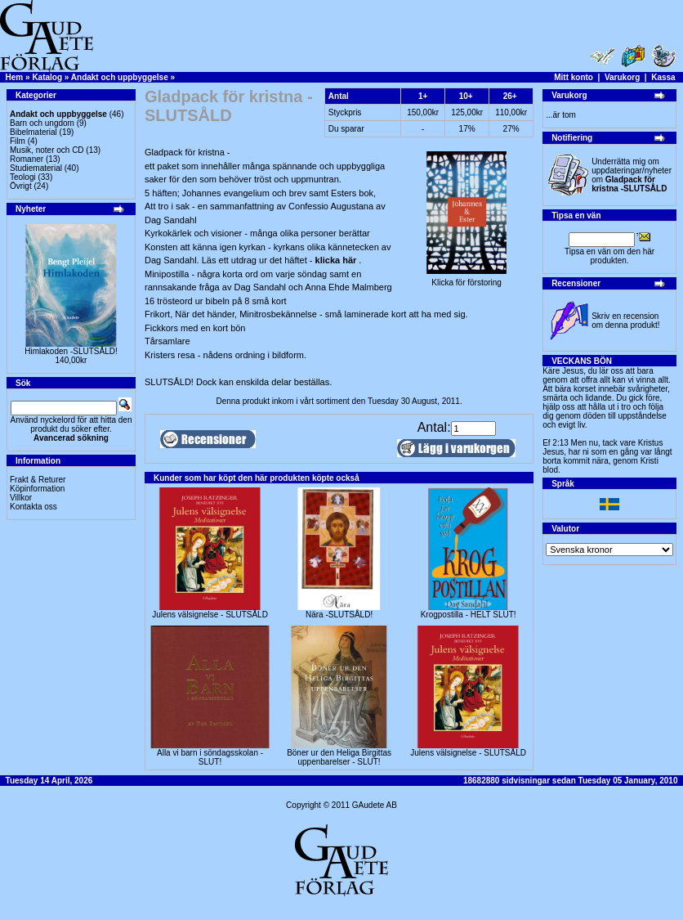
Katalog (47, 77)
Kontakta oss (33, 506)
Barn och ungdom (42, 123)
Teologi (23, 177)
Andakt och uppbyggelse (119, 77)
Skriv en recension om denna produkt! (625, 321)
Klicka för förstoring (466, 279)
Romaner (26, 159)
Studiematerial (36, 168)
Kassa (663, 77)
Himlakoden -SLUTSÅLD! (71, 351)
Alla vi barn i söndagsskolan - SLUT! (210, 757)
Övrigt (21, 186)
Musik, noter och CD (47, 150)
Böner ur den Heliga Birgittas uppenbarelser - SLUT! (339, 757)
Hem (15, 77)
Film (17, 141)
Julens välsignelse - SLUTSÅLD (210, 614)
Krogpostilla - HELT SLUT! (468, 614)
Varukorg (622, 77)
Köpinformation (37, 488)
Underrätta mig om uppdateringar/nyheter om (631, 175)
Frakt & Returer (37, 479)
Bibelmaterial (33, 132)
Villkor (21, 497)
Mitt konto (573, 77)
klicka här (337, 260)
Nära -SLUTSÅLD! (339, 614)
